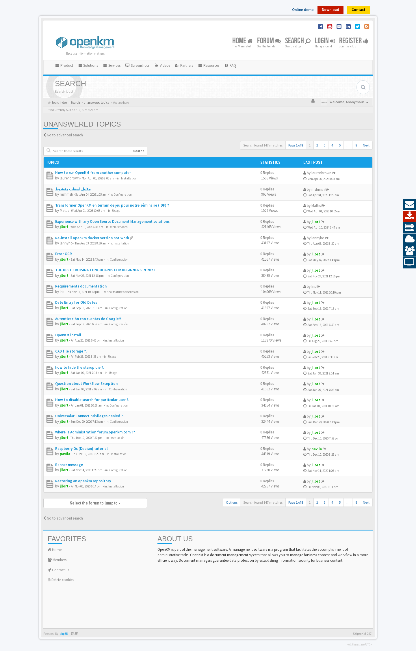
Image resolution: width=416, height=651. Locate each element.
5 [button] (340, 145)
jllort (64, 226)
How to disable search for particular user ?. (92, 399)
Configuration (123, 194)
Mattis (64, 210)
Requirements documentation (81, 286)
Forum (269, 41)
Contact (358, 9)
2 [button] (317, 145)
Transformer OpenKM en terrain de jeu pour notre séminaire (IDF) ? (112, 205)
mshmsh (66, 194)
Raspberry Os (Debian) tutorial (81, 448)
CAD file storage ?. (71, 351)
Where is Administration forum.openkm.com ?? (95, 432)
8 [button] (356, 145)
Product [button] (64, 65)
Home (242, 41)
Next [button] (366, 145)
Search (298, 41)
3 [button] (325, 145)
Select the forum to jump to (95, 503)
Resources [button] (208, 65)
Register (353, 41)
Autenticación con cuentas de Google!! (88, 318)
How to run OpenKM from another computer (93, 172)
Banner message (69, 464)
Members (57, 559)
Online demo (303, 9)
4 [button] (332, 145)
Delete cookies (61, 579)
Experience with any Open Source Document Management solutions (112, 221)
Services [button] (111, 65)
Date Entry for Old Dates (76, 302)
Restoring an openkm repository (83, 480)
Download (330, 9)
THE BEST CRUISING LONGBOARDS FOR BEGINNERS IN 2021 (105, 270)
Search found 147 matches (263, 145)
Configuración (119, 259)
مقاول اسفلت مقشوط (73, 189)
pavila (65, 453)
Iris (62, 291)
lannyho (66, 243)
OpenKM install (68, 335)
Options (231, 502)
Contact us (58, 569)
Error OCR (63, 253)
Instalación (117, 438)
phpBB (64, 634)
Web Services (118, 227)
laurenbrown (70, 178)
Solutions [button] (88, 65)
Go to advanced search (65, 135)
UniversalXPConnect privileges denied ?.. (90, 415)
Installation (129, 178)
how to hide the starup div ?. (79, 367)
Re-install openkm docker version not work (92, 237)
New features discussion (123, 292)
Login (325, 41)
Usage (116, 211)
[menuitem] (137, 65)
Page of (295, 145)
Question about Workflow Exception (86, 383)
